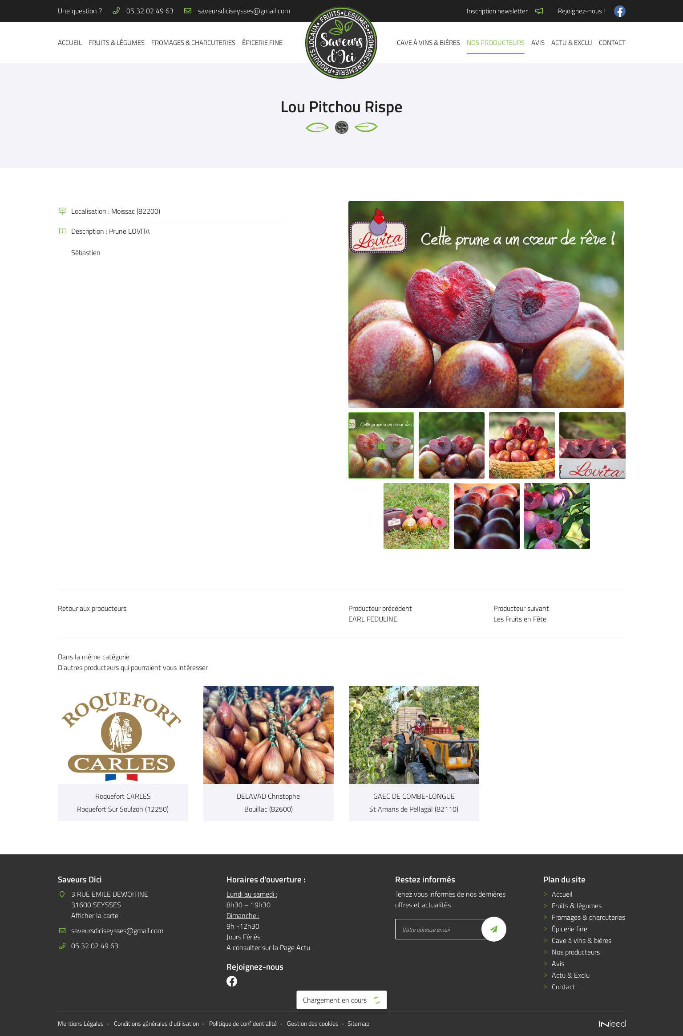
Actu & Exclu (571, 42)
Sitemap (358, 1023)
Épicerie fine (262, 42)
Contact (612, 42)
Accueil (70, 42)
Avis (538, 42)
